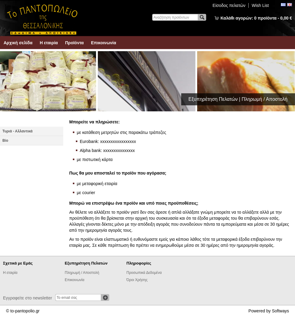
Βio (5, 140)
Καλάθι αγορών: (256, 18)
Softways (280, 310)
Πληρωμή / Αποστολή (82, 273)
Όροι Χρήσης (137, 280)
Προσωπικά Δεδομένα (144, 273)
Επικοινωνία (103, 42)
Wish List (260, 5)
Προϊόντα (74, 42)
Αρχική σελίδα (18, 42)
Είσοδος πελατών (229, 5)
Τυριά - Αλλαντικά (17, 131)
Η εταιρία (49, 42)
